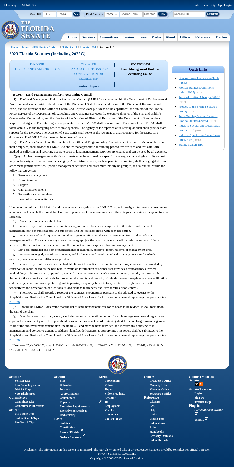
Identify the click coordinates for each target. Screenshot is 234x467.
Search (14, 410)
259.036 (14, 302)
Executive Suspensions (73, 410)
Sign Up (216, 5)
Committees (109, 37)
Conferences (67, 398)
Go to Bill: (36, 14)
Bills (62, 380)
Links (153, 414)
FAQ (152, 406)
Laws (143, 37)
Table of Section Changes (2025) (199, 97)
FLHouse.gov (11, 5)
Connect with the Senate (201, 378)
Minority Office (159, 389)
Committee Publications (29, 406)
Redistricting (68, 415)
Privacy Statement (109, 453)
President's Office (160, 380)
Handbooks (157, 431)
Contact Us (111, 414)
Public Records (159, 440)
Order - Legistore (73, 437)
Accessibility (128, 453)
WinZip (202, 419)
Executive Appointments (75, 406)
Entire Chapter (88, 86)
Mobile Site (29, 5)
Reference (202, 37)
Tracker (221, 37)
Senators (88, 37)
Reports (65, 402)
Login (228, 5)
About (170, 37)
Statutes (65, 423)
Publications (112, 380)
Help (153, 410)
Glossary (155, 401)
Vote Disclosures (25, 393)
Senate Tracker (200, 389)
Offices (185, 37)
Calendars (66, 385)
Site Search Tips (25, 422)
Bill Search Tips (24, 413)
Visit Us (109, 410)
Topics (109, 389)
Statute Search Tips (191, 144)
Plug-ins (195, 406)
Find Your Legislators (28, 385)
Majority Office (159, 385)
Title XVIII (70, 46)
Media (156, 37)
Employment (112, 406)
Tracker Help (203, 402)
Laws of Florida (72, 432)
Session (128, 37)
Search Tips (157, 418)
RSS (201, 384)
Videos (109, 385)
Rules (153, 427)
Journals (65, 389)
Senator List (22, 380)
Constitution (67, 427)
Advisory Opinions (161, 436)
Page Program (113, 418)
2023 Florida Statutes (45, 46)
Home (72, 37)
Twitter (197, 384)
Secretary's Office (160, 393)
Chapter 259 (88, 46)
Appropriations (69, 393)
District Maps (23, 389)
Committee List (24, 401)
